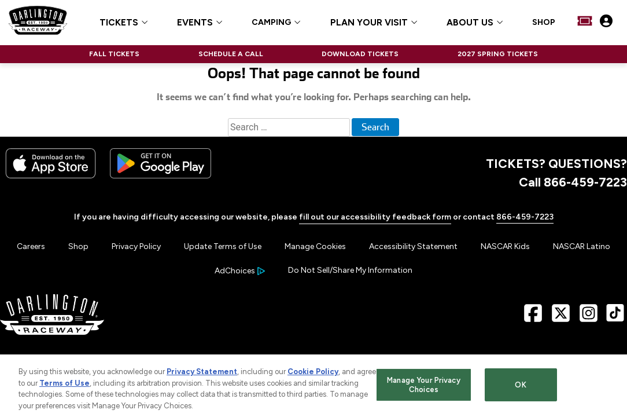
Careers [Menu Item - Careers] (31, 246)
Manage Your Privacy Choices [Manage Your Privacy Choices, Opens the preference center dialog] (423, 388)
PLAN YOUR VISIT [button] (369, 23)
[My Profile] (606, 22)
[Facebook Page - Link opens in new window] (533, 317)
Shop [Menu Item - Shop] (78, 246)
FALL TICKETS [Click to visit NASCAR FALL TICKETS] (114, 54)
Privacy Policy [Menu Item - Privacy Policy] (136, 246)
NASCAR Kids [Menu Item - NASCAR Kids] (505, 246)
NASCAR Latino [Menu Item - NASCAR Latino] (581, 246)
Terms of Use (64, 386)
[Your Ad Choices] (240, 271)
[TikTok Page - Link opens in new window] (615, 317)
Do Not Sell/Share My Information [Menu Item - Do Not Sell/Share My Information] (350, 270)
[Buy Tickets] (585, 22)
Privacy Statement (202, 374)
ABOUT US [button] (470, 23)
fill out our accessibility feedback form (375, 217)
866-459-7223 (525, 217)
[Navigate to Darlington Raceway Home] (38, 22)
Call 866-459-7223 (573, 181)
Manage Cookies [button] (315, 246)
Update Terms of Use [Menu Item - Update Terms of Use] (222, 246)
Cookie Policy (312, 374)
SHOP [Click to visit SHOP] (543, 22)
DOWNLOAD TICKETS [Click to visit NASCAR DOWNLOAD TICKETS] (360, 54)
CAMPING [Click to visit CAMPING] (271, 22)
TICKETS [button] (118, 23)
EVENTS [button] (195, 23)
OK (520, 387)
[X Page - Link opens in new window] (561, 317)
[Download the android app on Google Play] (160, 176)
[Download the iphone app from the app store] (50, 176)
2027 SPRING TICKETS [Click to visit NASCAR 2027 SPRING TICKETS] (498, 54)
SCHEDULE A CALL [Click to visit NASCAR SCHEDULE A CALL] (230, 54)
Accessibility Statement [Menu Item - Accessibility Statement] (413, 246)
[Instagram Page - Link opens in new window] (589, 317)
